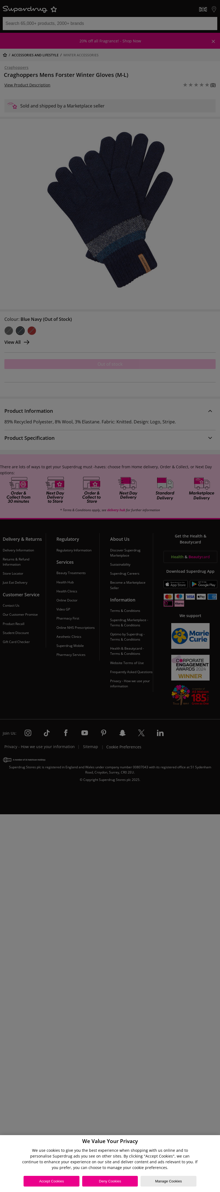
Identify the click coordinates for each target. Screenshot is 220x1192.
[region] (110, 1163)
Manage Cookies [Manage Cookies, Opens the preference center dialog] (168, 1181)
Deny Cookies (110, 1181)
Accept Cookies (51, 1181)
